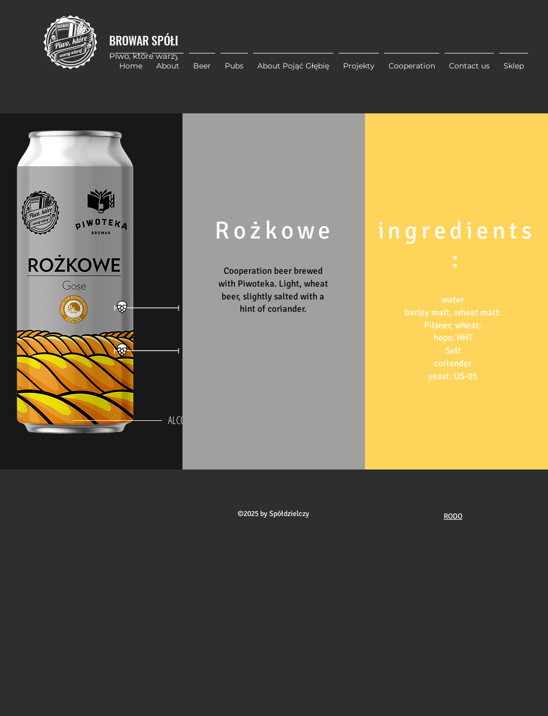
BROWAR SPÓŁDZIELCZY (162, 40)
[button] (359, 61)
